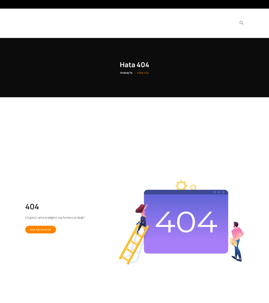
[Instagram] (242, 4)
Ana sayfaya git (40, 229)
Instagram (185, 23)
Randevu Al (164, 23)
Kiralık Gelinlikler (138, 23)
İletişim (203, 23)
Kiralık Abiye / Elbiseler (104, 23)
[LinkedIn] (249, 4)
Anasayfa (126, 72)
